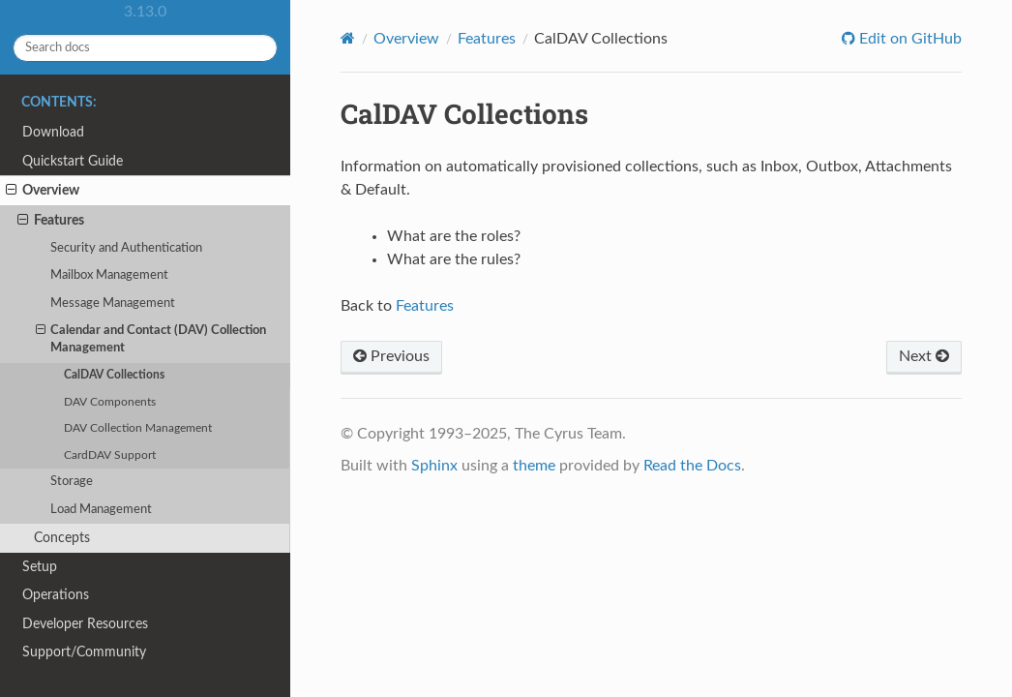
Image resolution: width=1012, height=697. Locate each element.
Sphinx (434, 465)
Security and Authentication (126, 248)
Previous (391, 356)
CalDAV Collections (114, 375)
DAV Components (110, 402)
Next (924, 356)
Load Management (101, 509)
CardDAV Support (110, 455)
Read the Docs (692, 465)
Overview (42, 190)
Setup (39, 567)
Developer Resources (85, 624)
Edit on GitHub (908, 38)
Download (53, 132)
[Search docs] (145, 48)
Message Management (112, 303)
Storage (71, 481)
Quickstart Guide (72, 161)
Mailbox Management (109, 275)
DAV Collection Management (138, 428)
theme (534, 465)
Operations (55, 595)
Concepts (62, 537)
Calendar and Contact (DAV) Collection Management (151, 338)
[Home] (348, 38)
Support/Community (84, 652)
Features (50, 220)
